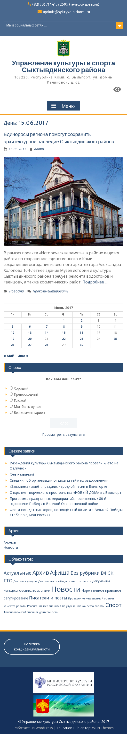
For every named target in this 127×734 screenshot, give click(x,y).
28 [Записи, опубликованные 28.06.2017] (46, 345)
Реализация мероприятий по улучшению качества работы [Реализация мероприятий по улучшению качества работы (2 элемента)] (65, 606)
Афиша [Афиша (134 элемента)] (60, 572)
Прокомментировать (50, 291)
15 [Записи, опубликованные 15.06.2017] (63, 333)
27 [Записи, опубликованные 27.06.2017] (30, 345)
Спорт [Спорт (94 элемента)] (113, 605)
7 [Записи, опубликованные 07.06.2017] (47, 326)
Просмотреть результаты (63, 434)
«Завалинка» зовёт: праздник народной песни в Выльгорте (58, 486)
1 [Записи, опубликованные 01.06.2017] (64, 320)
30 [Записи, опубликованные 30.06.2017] (81, 345)
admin (39, 149)
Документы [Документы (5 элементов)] (101, 581)
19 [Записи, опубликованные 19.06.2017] (12, 339)
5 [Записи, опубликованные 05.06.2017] (12, 326)
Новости (16, 291)
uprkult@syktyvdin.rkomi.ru (66, 12)
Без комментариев (29, 412)
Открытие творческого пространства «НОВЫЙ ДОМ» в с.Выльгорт (65, 492)
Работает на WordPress (33, 727)
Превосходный (26, 394)
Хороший (21, 388)
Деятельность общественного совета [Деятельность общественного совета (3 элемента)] (64, 581)
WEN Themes (103, 727)
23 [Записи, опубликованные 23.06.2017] (81, 339)
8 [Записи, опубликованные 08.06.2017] (64, 326)
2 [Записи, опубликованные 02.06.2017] (81, 320)
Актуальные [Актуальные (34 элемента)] (18, 573)
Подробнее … (95, 282)
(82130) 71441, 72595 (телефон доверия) (65, 4)
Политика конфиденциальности (32, 646)
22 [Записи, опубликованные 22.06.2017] (63, 339)
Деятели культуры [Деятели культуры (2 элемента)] (25, 581)
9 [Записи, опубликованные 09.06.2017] (81, 326)
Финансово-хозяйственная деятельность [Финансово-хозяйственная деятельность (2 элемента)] (31, 612)
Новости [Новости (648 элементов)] (66, 589)
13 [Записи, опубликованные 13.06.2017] (30, 333)
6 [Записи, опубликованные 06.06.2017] (30, 326)
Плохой (20, 400)
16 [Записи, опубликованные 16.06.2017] (81, 333)
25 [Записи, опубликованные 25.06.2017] (115, 339)
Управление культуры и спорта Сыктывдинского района (63, 66)
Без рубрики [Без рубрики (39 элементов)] (85, 573)
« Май (9, 355)
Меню (63, 106)
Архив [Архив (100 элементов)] (40, 572)
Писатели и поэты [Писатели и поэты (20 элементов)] (48, 598)
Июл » (22, 355)
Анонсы (10, 542)
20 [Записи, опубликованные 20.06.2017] (30, 339)
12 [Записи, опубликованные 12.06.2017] (12, 333)
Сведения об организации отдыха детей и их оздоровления (59, 480)
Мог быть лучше (27, 406)
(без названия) (22, 474)
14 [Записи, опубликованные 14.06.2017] (46, 333)
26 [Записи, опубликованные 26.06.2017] (12, 345)
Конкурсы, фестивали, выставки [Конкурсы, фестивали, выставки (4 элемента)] (27, 591)
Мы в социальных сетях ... (26, 25)
